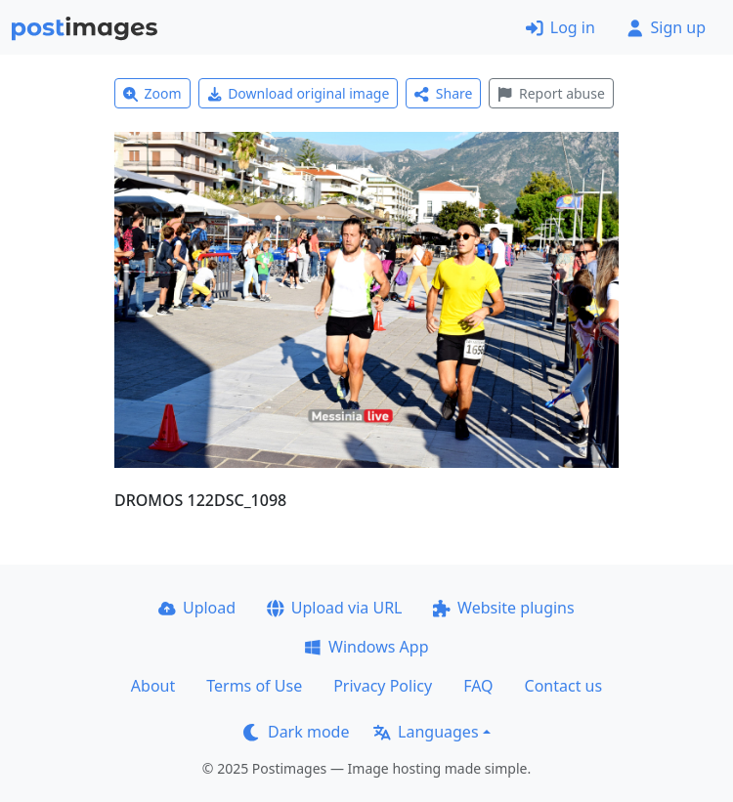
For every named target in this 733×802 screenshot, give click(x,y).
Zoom (152, 93)
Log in (560, 27)
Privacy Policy (382, 685)
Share (443, 93)
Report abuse (550, 93)
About (153, 685)
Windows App (366, 646)
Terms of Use (254, 685)
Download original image (298, 93)
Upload (197, 607)
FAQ (478, 685)
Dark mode (296, 731)
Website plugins (503, 607)
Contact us (564, 685)
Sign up (666, 27)
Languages (425, 731)
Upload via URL (334, 607)
